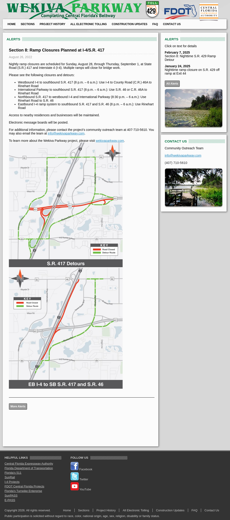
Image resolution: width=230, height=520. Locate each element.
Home (12, 24)
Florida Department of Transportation (29, 468)
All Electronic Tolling (88, 24)
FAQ (155, 24)
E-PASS (10, 500)
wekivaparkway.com (110, 140)
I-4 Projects (12, 482)
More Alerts (17, 406)
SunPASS (11, 495)
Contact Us (172, 24)
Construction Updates (129, 24)
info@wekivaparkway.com (66, 133)
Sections (28, 24)
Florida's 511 (13, 472)
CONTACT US (176, 141)
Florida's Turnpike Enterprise (23, 491)
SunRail (10, 477)
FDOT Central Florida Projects (24, 486)
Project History (52, 24)
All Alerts (172, 83)
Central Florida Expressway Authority (29, 463)
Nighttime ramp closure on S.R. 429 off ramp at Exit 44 (192, 69)
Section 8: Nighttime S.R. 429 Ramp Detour (190, 56)
